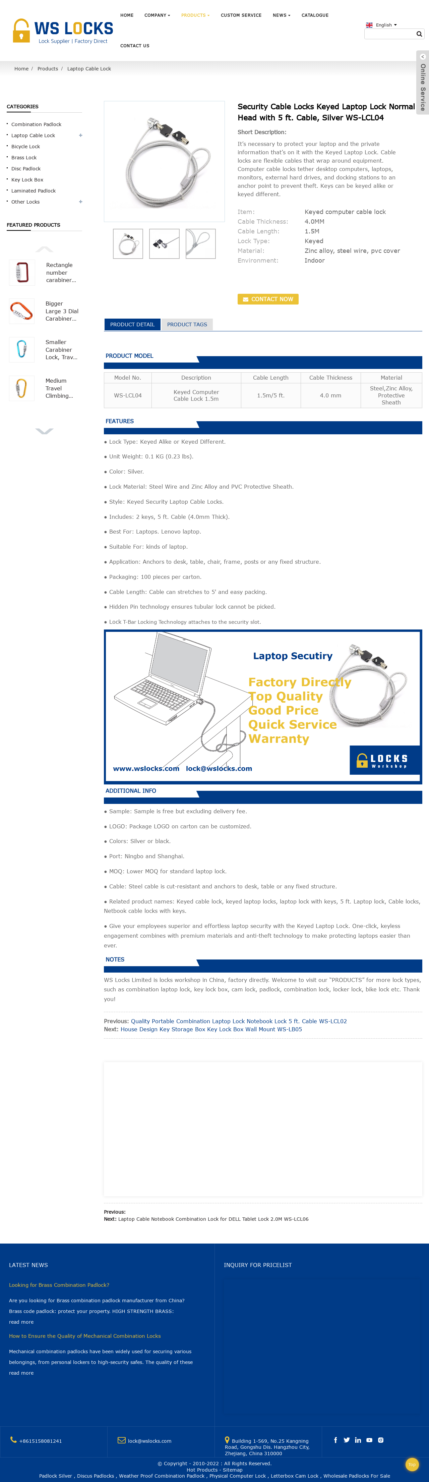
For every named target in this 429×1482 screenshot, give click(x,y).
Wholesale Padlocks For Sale (356, 1476)
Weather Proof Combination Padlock (161, 1476)
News (282, 15)
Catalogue (315, 15)
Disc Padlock (26, 168)
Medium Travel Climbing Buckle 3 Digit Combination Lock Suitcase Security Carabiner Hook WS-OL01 (62, 388)
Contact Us (134, 45)
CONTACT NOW (271, 299)
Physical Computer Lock (237, 1476)
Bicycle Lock (25, 146)
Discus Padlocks (95, 1476)
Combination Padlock (36, 124)
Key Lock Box (27, 179)
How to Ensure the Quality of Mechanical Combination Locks (85, 1336)
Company (157, 15)
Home (127, 15)
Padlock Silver (55, 1476)
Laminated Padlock (33, 191)
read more (21, 1322)
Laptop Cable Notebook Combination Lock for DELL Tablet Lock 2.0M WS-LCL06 (213, 1219)
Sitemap (233, 1470)
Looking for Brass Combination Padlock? (59, 1285)
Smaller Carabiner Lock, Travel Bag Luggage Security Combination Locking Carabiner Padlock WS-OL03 (62, 350)
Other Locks (25, 202)
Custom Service (241, 15)
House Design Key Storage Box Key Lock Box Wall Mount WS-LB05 (211, 1029)
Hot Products (202, 1470)
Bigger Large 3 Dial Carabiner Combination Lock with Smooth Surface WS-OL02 (62, 311)
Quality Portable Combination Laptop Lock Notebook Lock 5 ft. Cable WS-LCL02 (239, 1021)
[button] (44, 248)
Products (195, 15)
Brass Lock (24, 157)
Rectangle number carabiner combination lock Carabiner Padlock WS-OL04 (62, 273)
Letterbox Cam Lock (294, 1476)
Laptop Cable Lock (89, 68)
